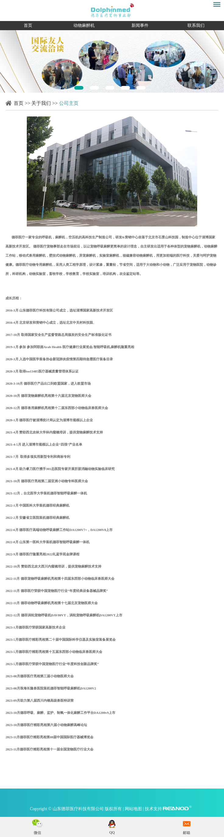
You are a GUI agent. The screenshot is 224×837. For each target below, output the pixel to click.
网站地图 (134, 809)
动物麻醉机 (84, 25)
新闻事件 (140, 25)
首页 (28, 25)
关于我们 (41, 103)
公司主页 (69, 103)
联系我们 (196, 25)
